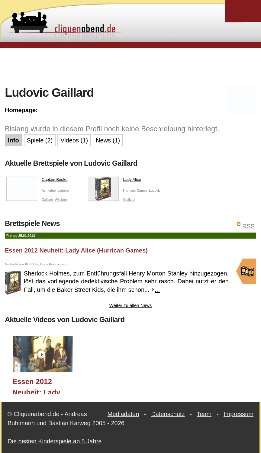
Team (204, 414)
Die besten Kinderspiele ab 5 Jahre (55, 441)
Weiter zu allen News (130, 305)
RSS (248, 226)
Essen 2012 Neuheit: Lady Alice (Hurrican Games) (76, 250)
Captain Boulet (36, 181)
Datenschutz (168, 414)
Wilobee (61, 199)
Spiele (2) (40, 140)
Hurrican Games (135, 190)
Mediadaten (123, 414)
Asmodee (49, 190)
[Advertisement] (130, 66)
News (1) (108, 140)
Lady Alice (114, 181)
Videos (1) (74, 140)
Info (13, 140)
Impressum (238, 414)
